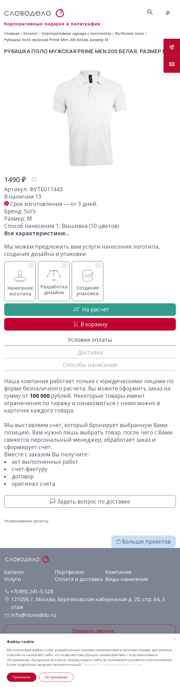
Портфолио (69, 572)
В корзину (90, 324)
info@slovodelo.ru (33, 614)
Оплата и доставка (79, 579)
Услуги (12, 579)
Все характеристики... (36, 233)
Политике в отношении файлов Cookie (112, 664)
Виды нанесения (126, 579)
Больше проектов (143, 541)
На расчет (90, 309)
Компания (118, 572)
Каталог (14, 572)
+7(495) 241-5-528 (29, 591)
